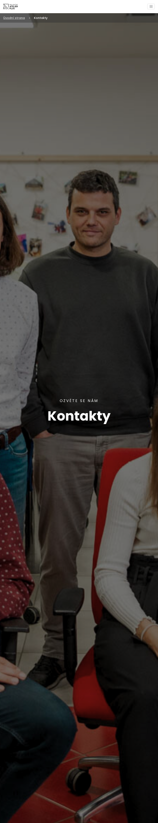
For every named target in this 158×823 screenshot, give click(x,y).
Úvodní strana (14, 18)
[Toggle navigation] (151, 6)
